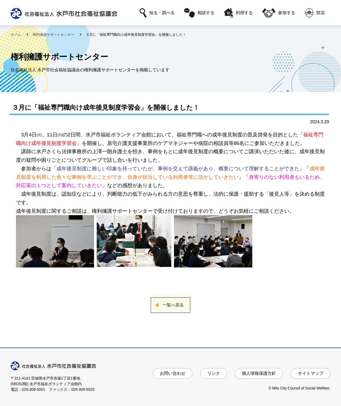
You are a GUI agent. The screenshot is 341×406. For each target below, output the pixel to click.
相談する (199, 13)
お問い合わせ (172, 373)
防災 (315, 13)
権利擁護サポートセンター (54, 35)
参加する (278, 13)
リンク (213, 373)
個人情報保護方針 (259, 373)
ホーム (16, 35)
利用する (238, 13)
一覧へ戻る (173, 305)
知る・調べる (157, 13)
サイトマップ (310, 373)
